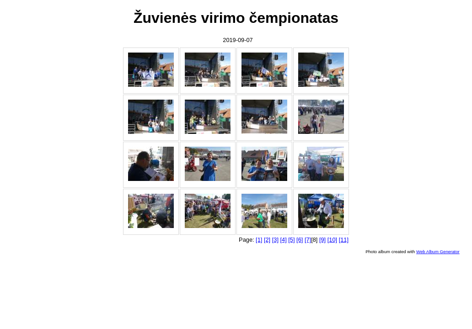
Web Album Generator (438, 251)
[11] (344, 239)
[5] (291, 239)
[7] (308, 239)
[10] (332, 239)
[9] (322, 239)
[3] (275, 239)
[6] (299, 239)
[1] (259, 239)
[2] (267, 239)
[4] (283, 239)
